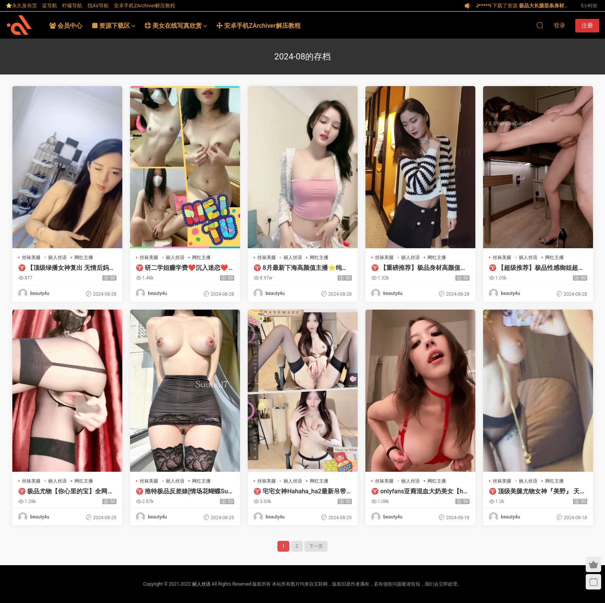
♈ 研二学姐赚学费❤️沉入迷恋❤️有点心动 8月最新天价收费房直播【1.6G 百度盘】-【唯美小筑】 (182, 268)
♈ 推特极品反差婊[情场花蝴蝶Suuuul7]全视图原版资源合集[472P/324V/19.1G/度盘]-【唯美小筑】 (184, 491)
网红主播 (83, 257)
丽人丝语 (57, 257)
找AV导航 (98, 5)
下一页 (316, 546)
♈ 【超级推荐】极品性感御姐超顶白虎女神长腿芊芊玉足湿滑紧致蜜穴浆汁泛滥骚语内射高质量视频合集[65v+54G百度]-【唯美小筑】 (537, 268)
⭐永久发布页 (21, 5)
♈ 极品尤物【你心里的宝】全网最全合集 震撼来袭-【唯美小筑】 (66, 491)
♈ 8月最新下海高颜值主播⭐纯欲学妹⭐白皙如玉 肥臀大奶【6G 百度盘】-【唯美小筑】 (300, 268)
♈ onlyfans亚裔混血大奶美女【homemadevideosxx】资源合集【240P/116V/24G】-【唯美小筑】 (419, 491)
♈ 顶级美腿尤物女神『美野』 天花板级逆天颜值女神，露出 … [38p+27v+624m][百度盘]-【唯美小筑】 (538, 491)
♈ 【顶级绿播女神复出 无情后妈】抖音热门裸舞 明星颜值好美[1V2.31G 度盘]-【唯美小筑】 (66, 268)
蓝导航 (49, 5)
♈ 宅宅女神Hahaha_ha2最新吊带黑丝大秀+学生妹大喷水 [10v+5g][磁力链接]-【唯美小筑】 (299, 491)
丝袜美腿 (31, 257)
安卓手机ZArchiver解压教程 (144, 5)
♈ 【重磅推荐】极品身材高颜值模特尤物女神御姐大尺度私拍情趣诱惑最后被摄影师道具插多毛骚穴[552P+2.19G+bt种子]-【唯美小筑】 (419, 268)
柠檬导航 (72, 5)
